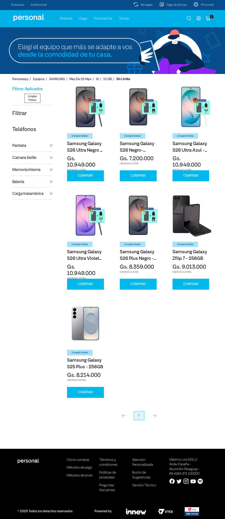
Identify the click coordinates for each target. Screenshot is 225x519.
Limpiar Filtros (32, 133)
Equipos (38, 79)
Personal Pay (103, 18)
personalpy (20, 79)
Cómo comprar (78, 460)
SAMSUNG (57, 79)
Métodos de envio (80, 475)
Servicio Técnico (144, 485)
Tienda (124, 18)
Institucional (39, 5)
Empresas (17, 5)
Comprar (85, 176)
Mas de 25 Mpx (80, 79)
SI (97, 79)
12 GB (107, 79)
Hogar (83, 18)
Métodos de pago (79, 467)
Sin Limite (123, 79)
